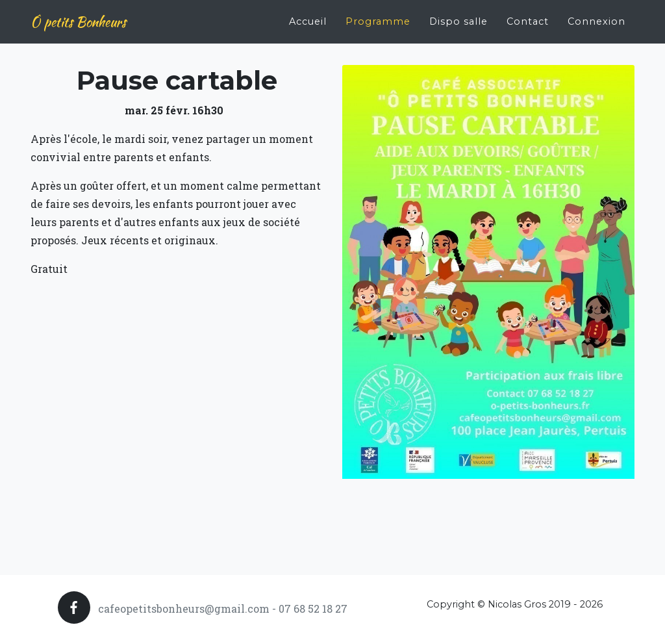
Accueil (308, 17)
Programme (377, 17)
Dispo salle (458, 17)
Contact (528, 17)
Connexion (596, 17)
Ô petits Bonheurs (78, 17)
